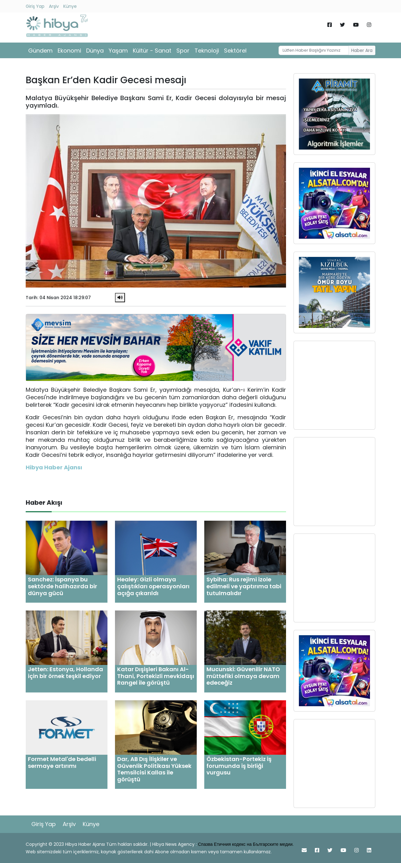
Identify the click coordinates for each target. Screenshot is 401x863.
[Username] (314, 50)
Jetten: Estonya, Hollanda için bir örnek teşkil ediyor (65, 672)
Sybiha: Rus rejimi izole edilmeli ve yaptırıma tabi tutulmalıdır (243, 586)
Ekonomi (69, 50)
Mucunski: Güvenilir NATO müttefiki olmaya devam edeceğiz (243, 676)
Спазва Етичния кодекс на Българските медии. (246, 844)
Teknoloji (207, 50)
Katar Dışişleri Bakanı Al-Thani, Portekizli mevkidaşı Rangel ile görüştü (155, 676)
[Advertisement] (334, 385)
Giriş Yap (35, 6)
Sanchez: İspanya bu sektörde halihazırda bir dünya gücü (62, 586)
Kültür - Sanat (152, 50)
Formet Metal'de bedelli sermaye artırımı (62, 762)
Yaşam (118, 50)
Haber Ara (361, 50)
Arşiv (54, 6)
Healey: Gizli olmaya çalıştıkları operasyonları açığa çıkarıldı (153, 586)
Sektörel (235, 50)
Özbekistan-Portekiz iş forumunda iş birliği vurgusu (239, 765)
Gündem (40, 50)
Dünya (95, 50)
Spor (183, 50)
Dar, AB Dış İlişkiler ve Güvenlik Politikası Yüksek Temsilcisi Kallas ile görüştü (154, 769)
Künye (70, 6)
